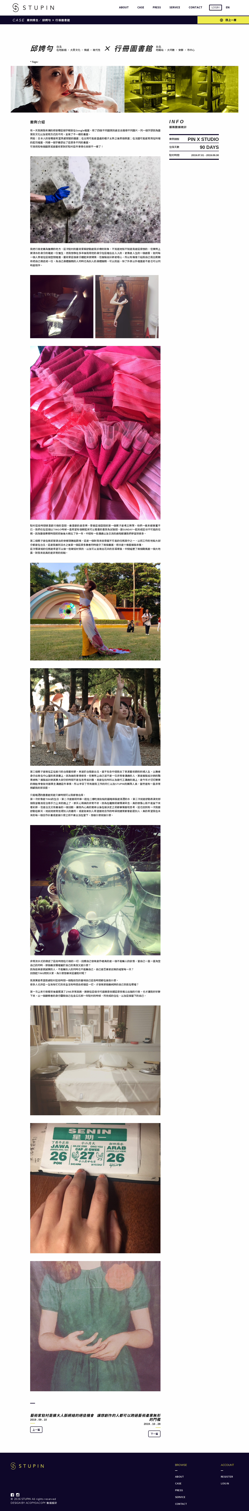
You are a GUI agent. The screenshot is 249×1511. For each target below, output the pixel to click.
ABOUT (123, 7)
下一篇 (154, 1434)
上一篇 (36, 1430)
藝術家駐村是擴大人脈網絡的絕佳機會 (62, 1415)
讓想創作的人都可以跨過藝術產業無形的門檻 (128, 1417)
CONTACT (194, 7)
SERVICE (174, 7)
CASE (140, 7)
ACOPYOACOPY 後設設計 (41, 1503)
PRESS (156, 7)
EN (228, 7)
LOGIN (215, 7)
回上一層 (228, 20)
